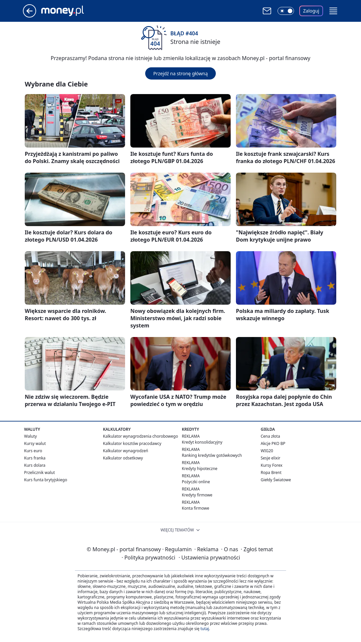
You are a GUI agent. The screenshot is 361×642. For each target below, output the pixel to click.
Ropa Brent (271, 472)
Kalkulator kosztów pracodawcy (132, 443)
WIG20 (267, 451)
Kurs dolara (35, 465)
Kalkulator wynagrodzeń (125, 451)
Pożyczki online (196, 482)
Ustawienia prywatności (209, 557)
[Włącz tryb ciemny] (286, 11)
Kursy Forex (271, 465)
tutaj (204, 628)
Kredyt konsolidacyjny (202, 442)
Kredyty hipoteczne (199, 468)
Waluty (30, 436)
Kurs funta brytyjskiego (45, 480)
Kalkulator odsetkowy (123, 458)
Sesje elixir (270, 458)
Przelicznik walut (39, 472)
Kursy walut (35, 443)
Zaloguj (311, 11)
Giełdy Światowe (276, 480)
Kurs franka (35, 458)
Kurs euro (33, 451)
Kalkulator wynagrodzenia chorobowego (140, 436)
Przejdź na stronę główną (180, 73)
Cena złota (270, 436)
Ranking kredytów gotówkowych (212, 455)
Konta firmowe (195, 508)
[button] (333, 11)
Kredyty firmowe (197, 495)
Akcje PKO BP (273, 443)
